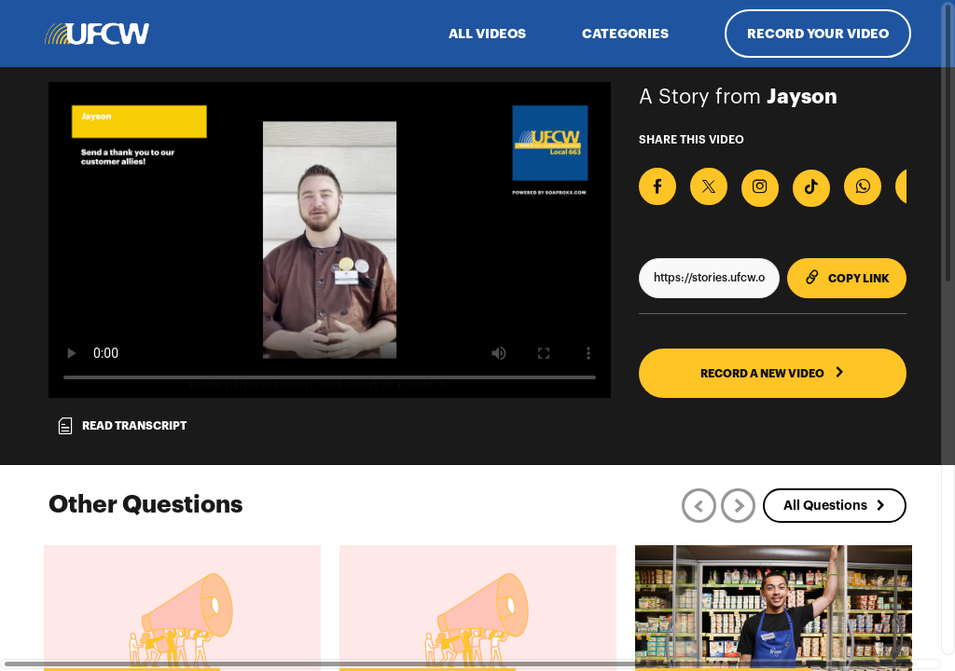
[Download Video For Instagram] (760, 188)
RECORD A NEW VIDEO (772, 372)
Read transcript (121, 426)
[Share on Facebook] (657, 186)
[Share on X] (708, 186)
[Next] (738, 505)
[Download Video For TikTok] (811, 188)
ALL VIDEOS (487, 33)
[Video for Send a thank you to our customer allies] (329, 240)
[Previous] (699, 505)
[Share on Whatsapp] (862, 186)
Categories (625, 33)
